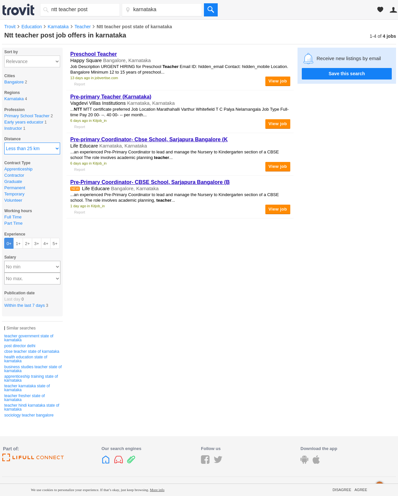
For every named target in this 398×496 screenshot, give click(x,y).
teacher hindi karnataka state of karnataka (31, 407)
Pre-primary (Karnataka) (110, 97)
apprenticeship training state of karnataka (31, 378)
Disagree (342, 490)
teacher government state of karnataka (28, 338)
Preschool (93, 54)
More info (157, 490)
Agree (360, 490)
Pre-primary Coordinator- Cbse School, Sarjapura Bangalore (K (149, 139)
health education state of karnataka (25, 359)
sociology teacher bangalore (29, 415)
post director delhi (19, 346)
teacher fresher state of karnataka (24, 398)
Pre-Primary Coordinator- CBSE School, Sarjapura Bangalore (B (150, 182)
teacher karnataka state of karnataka (27, 388)
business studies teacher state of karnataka (33, 369)
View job (278, 81)
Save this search (347, 73)
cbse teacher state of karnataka (31, 351)
